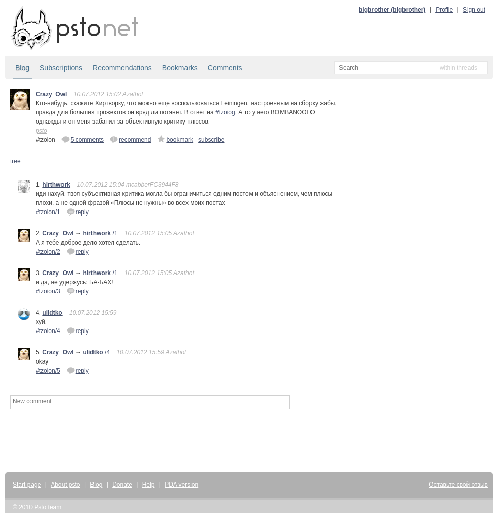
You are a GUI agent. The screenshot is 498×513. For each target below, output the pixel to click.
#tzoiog (225, 112)
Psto (40, 507)
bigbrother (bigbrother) (392, 9)
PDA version (181, 484)
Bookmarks (180, 68)
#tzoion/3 (48, 291)
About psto (65, 484)
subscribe (211, 139)
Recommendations (122, 68)
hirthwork (56, 184)
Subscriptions (61, 68)
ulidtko (52, 312)
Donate (122, 484)
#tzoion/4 (48, 331)
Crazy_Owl (51, 94)
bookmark (175, 139)
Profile (444, 9)
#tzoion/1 (48, 212)
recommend (130, 139)
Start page (27, 484)
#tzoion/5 (48, 370)
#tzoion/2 (48, 251)
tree (15, 161)
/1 (114, 233)
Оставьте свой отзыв (458, 484)
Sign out (474, 9)
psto (41, 130)
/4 (107, 352)
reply (78, 211)
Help (148, 484)
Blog (22, 68)
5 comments (82, 139)
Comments (225, 68)
